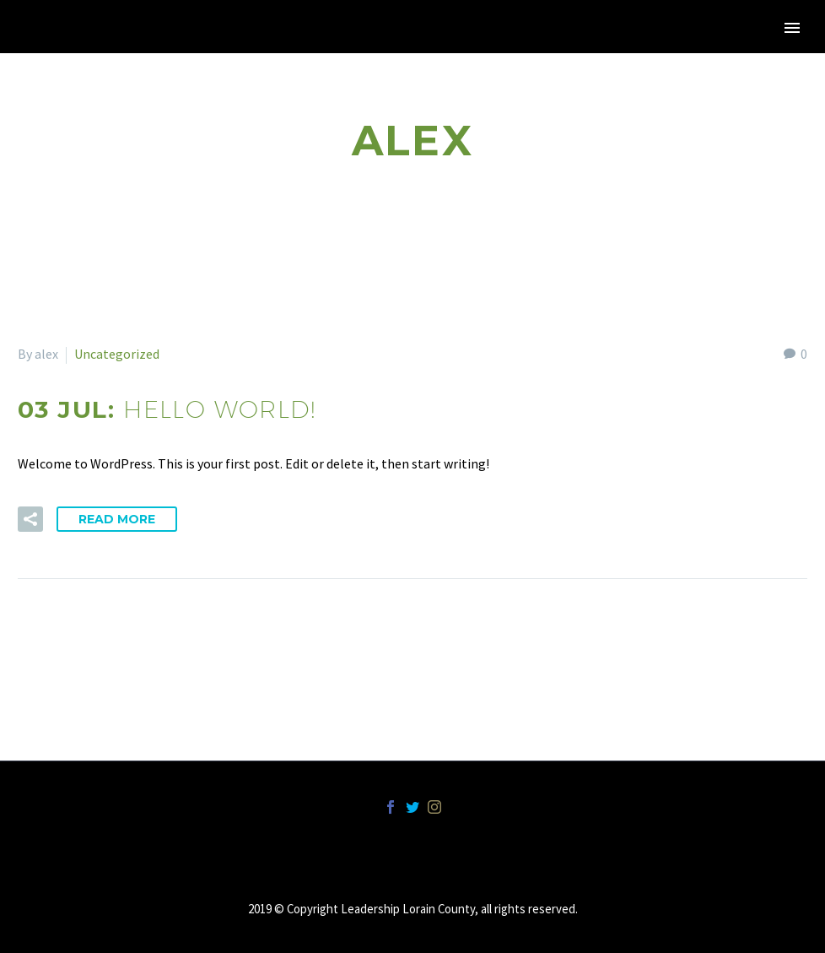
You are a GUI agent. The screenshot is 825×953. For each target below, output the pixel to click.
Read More (116, 519)
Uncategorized (116, 353)
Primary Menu (792, 28)
